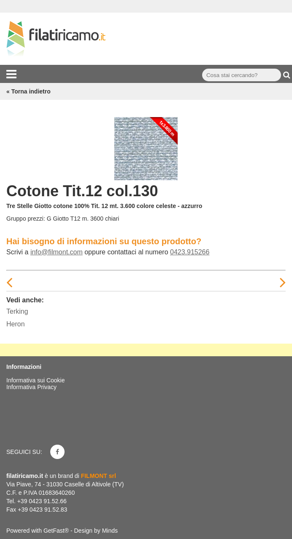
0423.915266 (189, 252)
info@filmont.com (56, 252)
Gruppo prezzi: (25, 218)
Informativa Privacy (31, 387)
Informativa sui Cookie (35, 380)
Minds (110, 530)
